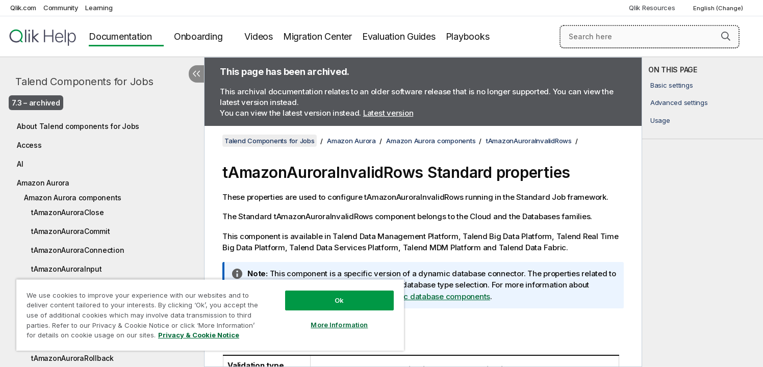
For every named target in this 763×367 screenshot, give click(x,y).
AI (20, 164)
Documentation (120, 36)
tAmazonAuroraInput (66, 269)
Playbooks (468, 36)
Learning (98, 8)
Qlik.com (23, 8)
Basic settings (671, 85)
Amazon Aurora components (72, 197)
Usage (660, 120)
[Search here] (650, 36)
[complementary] (702, 212)
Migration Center (317, 36)
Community (61, 8)
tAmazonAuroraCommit (70, 231)
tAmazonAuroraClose (67, 212)
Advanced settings (679, 102)
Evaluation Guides (399, 36)
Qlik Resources (652, 8)
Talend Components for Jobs (84, 81)
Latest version (388, 113)
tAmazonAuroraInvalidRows (529, 141)
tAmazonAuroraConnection (77, 250)
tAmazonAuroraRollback (72, 358)
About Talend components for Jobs (78, 126)
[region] (210, 315)
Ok (339, 300)
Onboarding (198, 36)
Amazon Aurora (43, 182)
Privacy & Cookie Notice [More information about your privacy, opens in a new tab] (198, 335)
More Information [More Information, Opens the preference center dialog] (339, 325)
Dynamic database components (433, 296)
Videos (258, 36)
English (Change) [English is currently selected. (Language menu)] (719, 8)
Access (29, 145)
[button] (725, 36)
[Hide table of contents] (196, 74)
